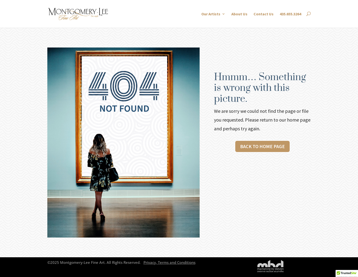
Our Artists (210, 14)
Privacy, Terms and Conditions (169, 262)
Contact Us (264, 14)
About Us (239, 14)
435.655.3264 (290, 14)
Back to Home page (262, 146)
